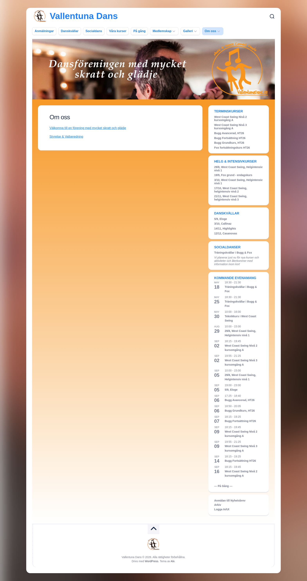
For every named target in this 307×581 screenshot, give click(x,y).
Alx (172, 561)
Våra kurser (117, 31)
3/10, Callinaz (222, 223)
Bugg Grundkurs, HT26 (229, 142)
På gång (139, 31)
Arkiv (217, 504)
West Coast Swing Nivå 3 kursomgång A (230, 126)
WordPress (151, 561)
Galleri (188, 31)
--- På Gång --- (223, 486)
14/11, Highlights (225, 228)
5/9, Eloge (220, 218)
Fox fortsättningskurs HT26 (232, 147)
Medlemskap (162, 31)
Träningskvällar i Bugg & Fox (233, 252)
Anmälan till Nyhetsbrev (230, 500)
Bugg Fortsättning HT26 (229, 138)
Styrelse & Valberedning (67, 136)
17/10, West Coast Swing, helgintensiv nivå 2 (230, 190)
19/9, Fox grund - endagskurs (233, 175)
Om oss (210, 31)
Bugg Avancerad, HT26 (229, 133)
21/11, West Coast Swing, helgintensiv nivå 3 (230, 198)
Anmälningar (44, 31)
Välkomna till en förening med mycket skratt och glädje (90, 128)
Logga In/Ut (221, 509)
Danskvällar (70, 31)
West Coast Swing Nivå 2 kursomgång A (230, 118)
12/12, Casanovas (225, 233)
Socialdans (94, 31)
